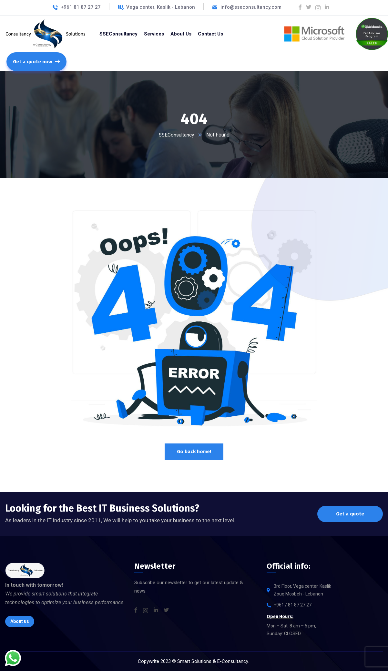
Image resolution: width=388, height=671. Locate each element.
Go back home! (194, 451)
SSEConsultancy (176, 135)
